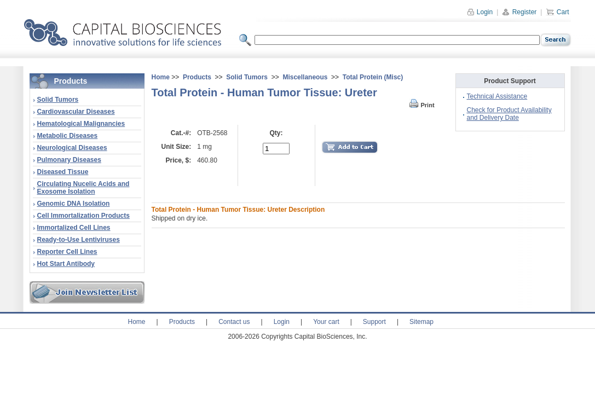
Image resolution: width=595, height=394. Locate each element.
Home (161, 77)
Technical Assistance (497, 96)
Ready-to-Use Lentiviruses (78, 240)
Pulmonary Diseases (69, 160)
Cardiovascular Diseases (76, 111)
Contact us (234, 322)
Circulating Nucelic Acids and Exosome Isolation (83, 187)
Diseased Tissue (63, 172)
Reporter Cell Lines (67, 252)
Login (480, 12)
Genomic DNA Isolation (73, 203)
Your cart (326, 322)
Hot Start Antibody (66, 264)
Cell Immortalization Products (83, 215)
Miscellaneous (304, 77)
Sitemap (421, 322)
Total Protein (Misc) (373, 77)
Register (519, 12)
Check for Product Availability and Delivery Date (509, 113)
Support (374, 322)
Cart (557, 12)
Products (197, 77)
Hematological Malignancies (81, 124)
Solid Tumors (58, 99)
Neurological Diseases (72, 148)
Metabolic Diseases (67, 136)
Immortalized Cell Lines (74, 227)
